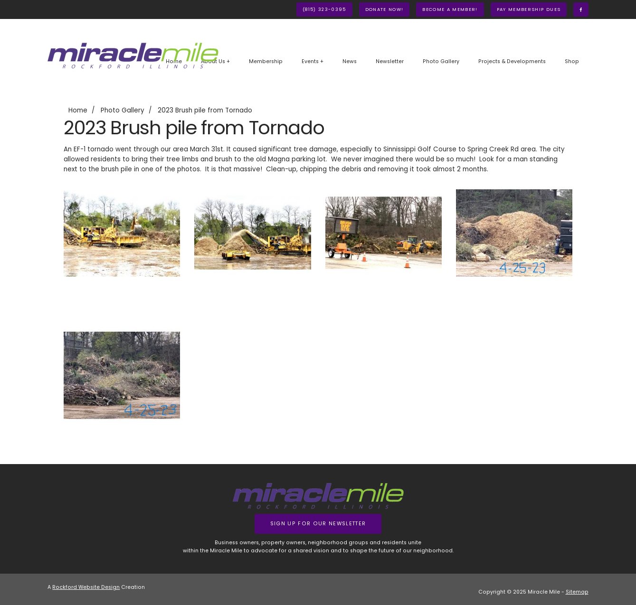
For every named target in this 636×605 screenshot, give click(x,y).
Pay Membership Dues (528, 9)
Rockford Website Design (86, 587)
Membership (266, 61)
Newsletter (390, 61)
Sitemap (577, 592)
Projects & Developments (512, 61)
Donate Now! (384, 9)
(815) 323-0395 (324, 9)
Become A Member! (449, 9)
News (349, 61)
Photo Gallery (441, 61)
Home (77, 110)
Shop (572, 61)
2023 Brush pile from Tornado (205, 110)
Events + (312, 61)
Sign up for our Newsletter (318, 523)
